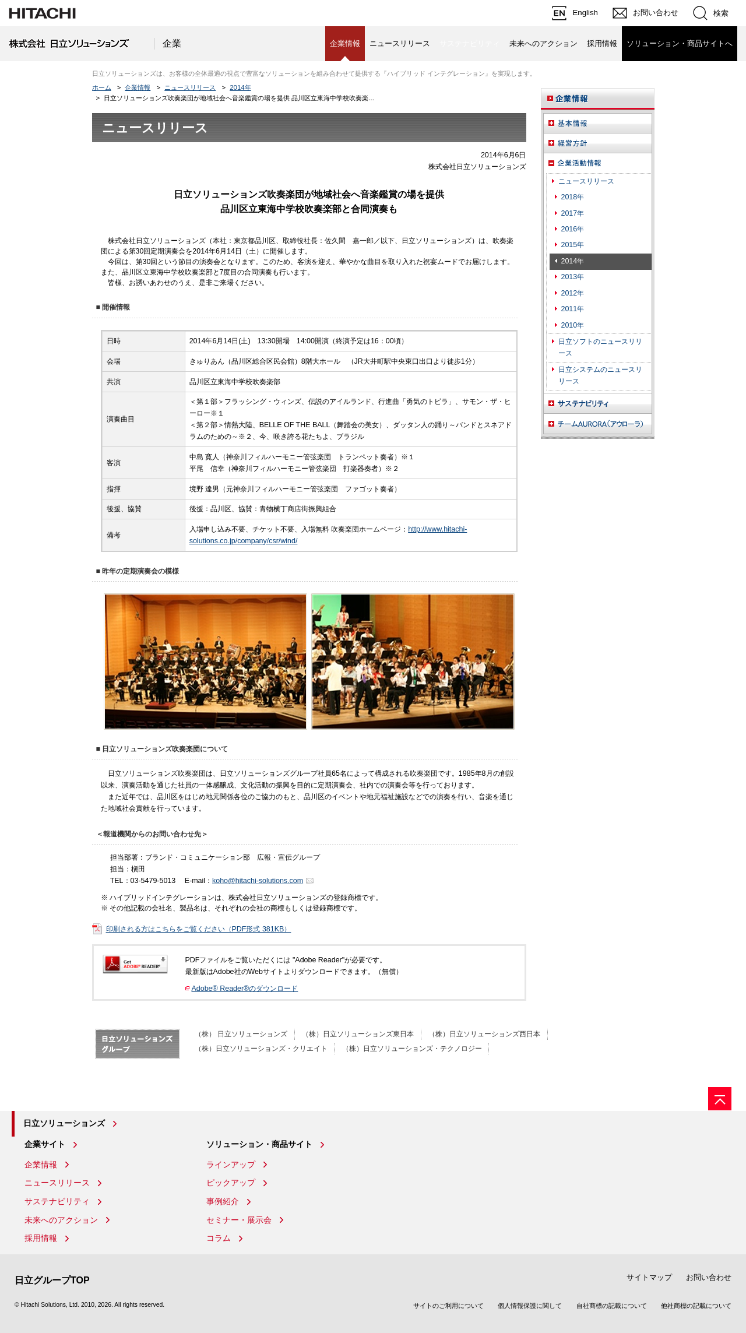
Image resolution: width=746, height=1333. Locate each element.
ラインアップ (230, 1164)
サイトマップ (649, 1277)
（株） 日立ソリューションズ (241, 1034)
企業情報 (137, 87)
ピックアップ (230, 1182)
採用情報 (602, 43)
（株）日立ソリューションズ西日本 (484, 1034)
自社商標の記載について (611, 1305)
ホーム (101, 87)
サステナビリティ (57, 1201)
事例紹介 (222, 1201)
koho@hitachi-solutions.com (257, 881)
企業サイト (44, 1144)
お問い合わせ (708, 1277)
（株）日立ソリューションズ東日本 (358, 1034)
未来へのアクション (543, 43)
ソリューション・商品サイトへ (680, 43)
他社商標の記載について (696, 1305)
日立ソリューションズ (64, 1123)
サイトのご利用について (448, 1305)
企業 (172, 43)
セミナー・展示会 (239, 1220)
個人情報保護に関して (530, 1305)
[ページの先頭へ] (719, 1098)
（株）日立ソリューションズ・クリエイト (261, 1048)
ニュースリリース (400, 43)
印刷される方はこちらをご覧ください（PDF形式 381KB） (198, 929)
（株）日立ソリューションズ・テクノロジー (412, 1048)
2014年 (240, 87)
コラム (218, 1238)
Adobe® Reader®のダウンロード (245, 988)
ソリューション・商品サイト (259, 1144)
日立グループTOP (52, 1280)
